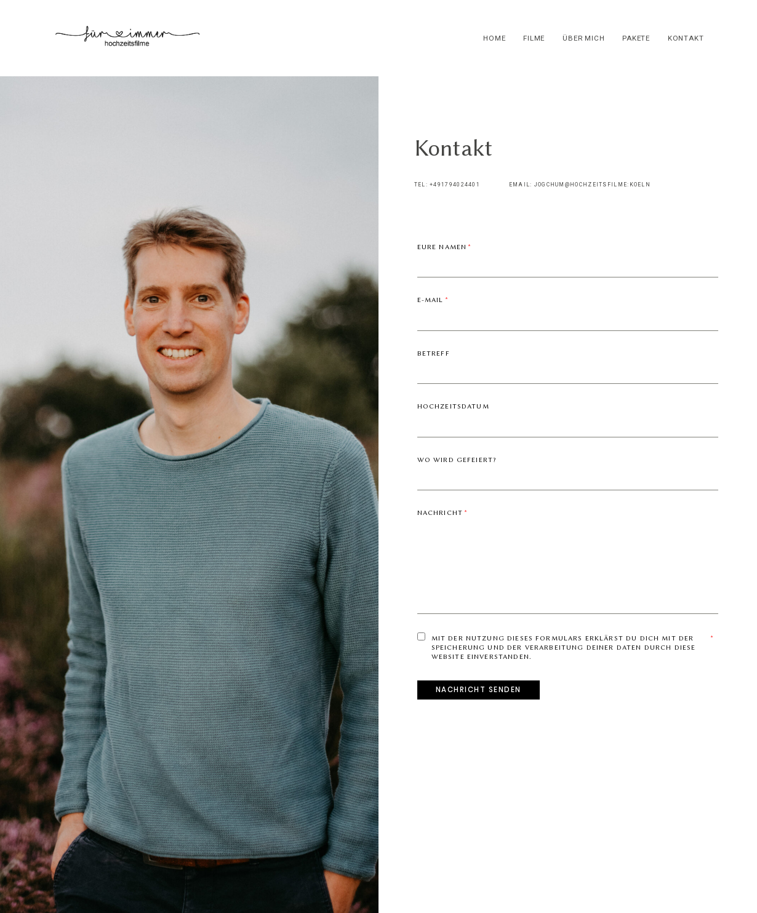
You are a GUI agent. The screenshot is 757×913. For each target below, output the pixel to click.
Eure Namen (442, 247)
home (494, 38)
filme (534, 38)
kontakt (686, 38)
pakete (636, 38)
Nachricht (440, 513)
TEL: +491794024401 (447, 184)
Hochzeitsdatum (453, 406)
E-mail (430, 300)
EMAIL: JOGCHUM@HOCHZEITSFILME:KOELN (580, 184)
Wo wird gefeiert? (457, 460)
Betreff (433, 353)
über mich (583, 38)
